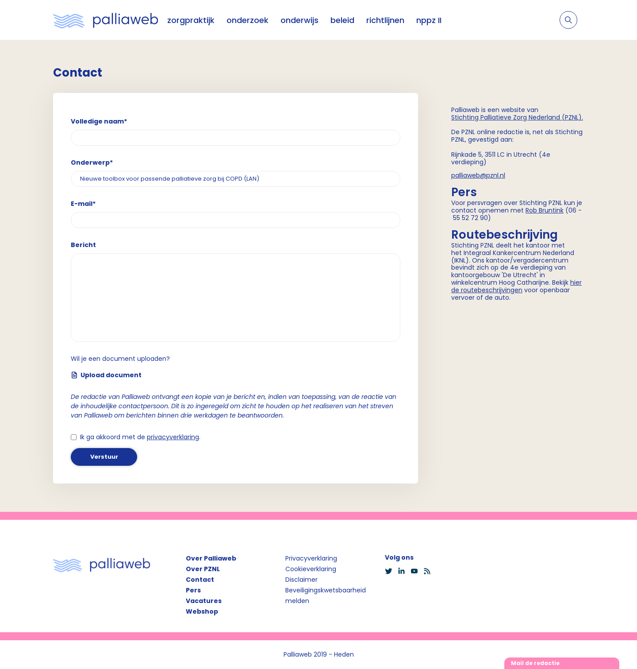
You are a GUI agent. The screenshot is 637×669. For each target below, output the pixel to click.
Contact (200, 579)
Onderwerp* (92, 162)
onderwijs (299, 20)
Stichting (465, 117)
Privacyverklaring (311, 558)
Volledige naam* (99, 121)
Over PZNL (203, 569)
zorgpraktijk (191, 20)
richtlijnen (385, 20)
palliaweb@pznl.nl (478, 175)
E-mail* (83, 203)
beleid (342, 20)
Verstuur (104, 456)
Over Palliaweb (211, 558)
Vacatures (204, 600)
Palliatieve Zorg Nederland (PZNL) (531, 117)
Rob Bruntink (545, 210)
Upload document (106, 375)
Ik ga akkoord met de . (140, 437)
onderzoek (247, 20)
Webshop (202, 611)
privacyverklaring (173, 437)
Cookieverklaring (310, 569)
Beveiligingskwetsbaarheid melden (325, 595)
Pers (193, 590)
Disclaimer (301, 579)
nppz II (428, 20)
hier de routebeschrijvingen (516, 286)
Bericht (83, 244)
